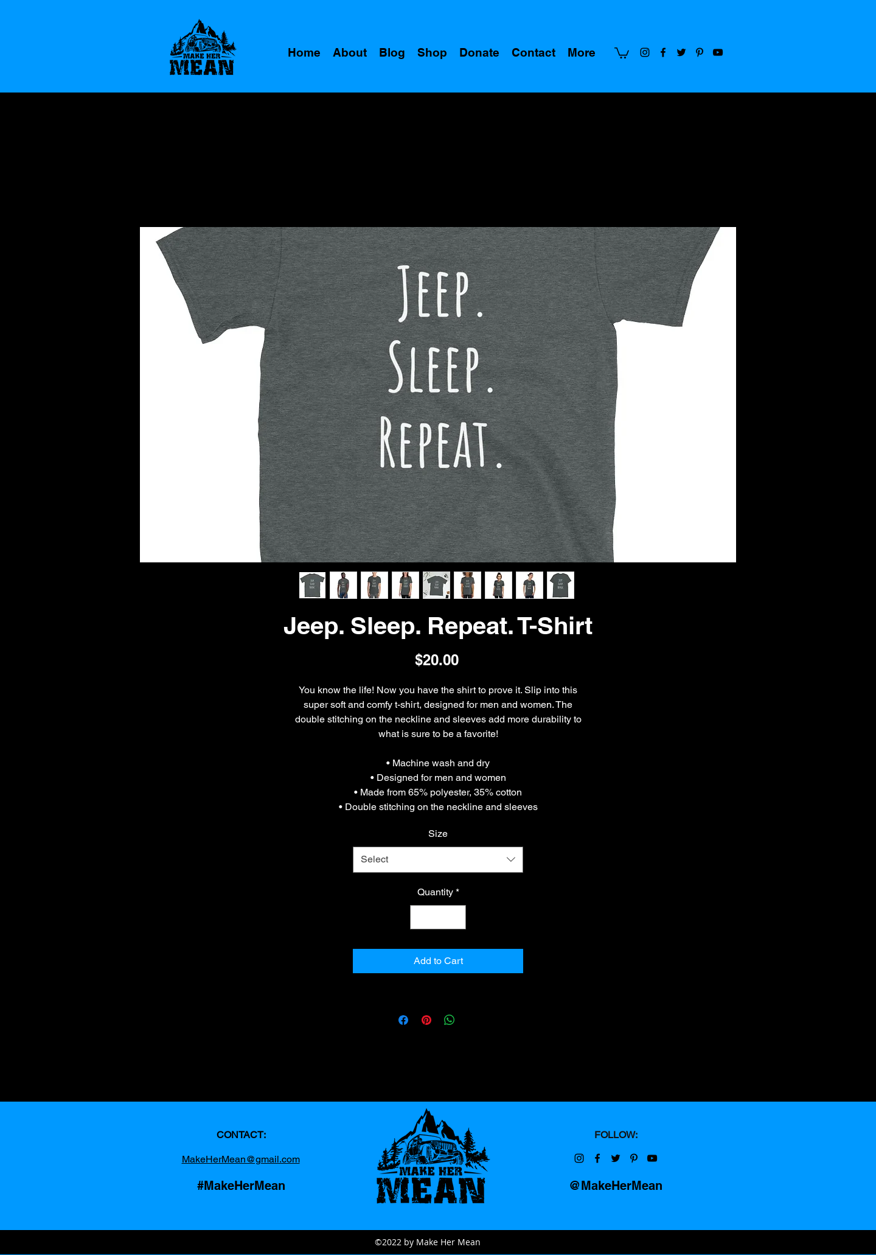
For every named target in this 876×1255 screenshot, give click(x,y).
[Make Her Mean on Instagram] (645, 52)
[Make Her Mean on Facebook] (663, 52)
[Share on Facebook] (403, 1020)
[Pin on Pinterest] (426, 1020)
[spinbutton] (438, 917)
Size (438, 833)
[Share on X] (472, 1020)
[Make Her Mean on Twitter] (681, 52)
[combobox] (438, 860)
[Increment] (455, 917)
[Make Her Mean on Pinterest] (699, 52)
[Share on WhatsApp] (449, 1020)
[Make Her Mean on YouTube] (718, 52)
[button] (621, 52)
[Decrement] (420, 917)
